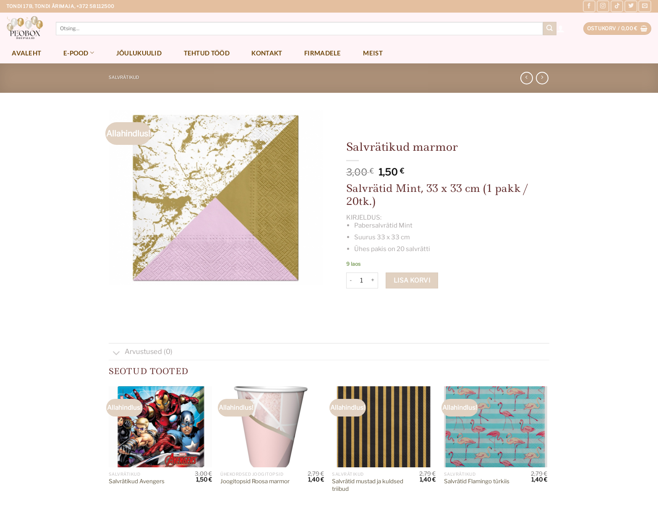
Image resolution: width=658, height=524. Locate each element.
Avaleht (26, 53)
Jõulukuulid (139, 53)
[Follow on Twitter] (630, 6)
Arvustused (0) (140, 352)
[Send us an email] (644, 6)
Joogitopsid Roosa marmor (255, 481)
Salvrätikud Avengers (136, 481)
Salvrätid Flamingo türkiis (476, 481)
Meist (373, 53)
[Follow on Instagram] (603, 6)
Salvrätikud (124, 77)
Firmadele (322, 53)
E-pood (78, 53)
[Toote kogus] (361, 280)
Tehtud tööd (207, 53)
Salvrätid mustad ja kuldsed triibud (367, 485)
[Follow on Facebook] (589, 6)
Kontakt (266, 53)
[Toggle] (116, 353)
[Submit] (549, 28)
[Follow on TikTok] (617, 6)
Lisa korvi (412, 280)
